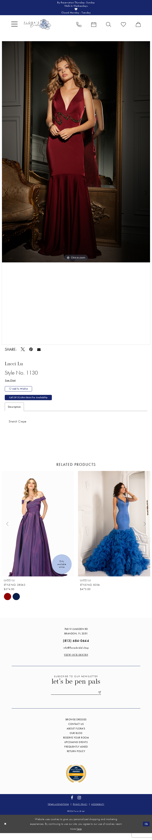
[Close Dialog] (5, 830)
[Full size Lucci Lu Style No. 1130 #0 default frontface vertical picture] (76, 154)
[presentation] (38, 530)
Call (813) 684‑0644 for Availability (32, 403)
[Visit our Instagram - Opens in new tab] (79, 804)
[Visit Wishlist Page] (123, 27)
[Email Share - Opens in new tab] (39, 352)
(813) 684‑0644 (76, 647)
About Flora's (76, 735)
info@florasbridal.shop (76, 653)
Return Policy (76, 758)
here (79, 836)
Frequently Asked (76, 753)
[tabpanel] (76, 154)
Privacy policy (80, 811)
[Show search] (108, 27)
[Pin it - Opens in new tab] (31, 352)
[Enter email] (76, 699)
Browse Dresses (76, 726)
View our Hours (76, 661)
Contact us (76, 731)
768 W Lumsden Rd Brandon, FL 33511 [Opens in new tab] (76, 637)
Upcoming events (76, 749)
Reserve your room (76, 744)
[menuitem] (14, 26)
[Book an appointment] (93, 27)
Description (14, 413)
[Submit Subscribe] (103, 699)
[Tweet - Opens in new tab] (23, 352)
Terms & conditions (58, 811)
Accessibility (97, 811)
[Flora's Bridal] (37, 26)
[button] (14, 26)
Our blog (76, 740)
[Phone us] (78, 27)
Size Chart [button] (11, 383)
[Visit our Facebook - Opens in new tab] (72, 804)
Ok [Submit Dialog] (146, 831)
